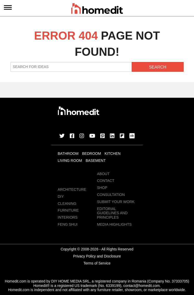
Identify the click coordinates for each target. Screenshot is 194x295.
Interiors (68, 217)
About (103, 174)
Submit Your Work (116, 202)
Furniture (68, 210)
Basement (96, 160)
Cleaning (67, 203)
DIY (61, 196)
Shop (102, 188)
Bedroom (91, 153)
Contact (106, 181)
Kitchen (112, 153)
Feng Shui (68, 224)
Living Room (70, 160)
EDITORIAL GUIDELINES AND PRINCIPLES (112, 213)
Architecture (72, 189)
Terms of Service (96, 263)
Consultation (111, 195)
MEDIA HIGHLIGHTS (114, 224)
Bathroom (68, 153)
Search (157, 67)
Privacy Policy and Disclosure (97, 256)
